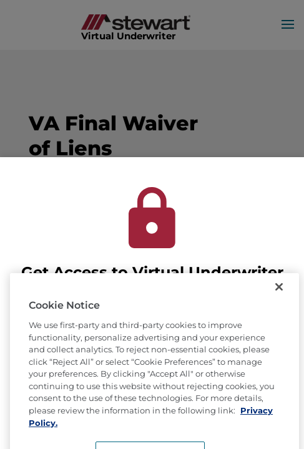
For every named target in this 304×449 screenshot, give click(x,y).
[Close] (279, 305)
